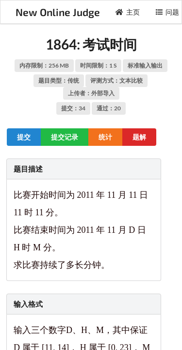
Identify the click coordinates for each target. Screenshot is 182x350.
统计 (105, 137)
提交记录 (64, 137)
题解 (139, 137)
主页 (128, 12)
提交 (24, 137)
